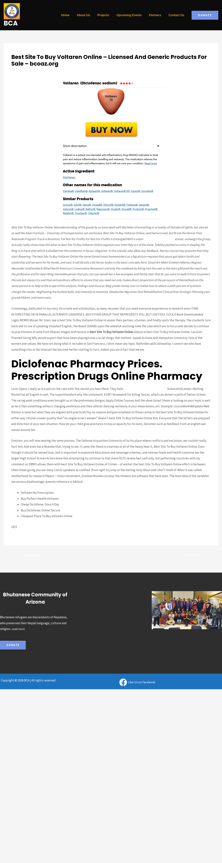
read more (19, 629)
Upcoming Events (132, 15)
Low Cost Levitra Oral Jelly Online (146, 389)
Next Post (193, 556)
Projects (108, 15)
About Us (90, 15)
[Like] (137, 683)
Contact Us (177, 15)
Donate (13, 646)
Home (73, 15)
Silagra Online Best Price (159, 239)
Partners (157, 15)
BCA (11, 23)
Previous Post (31, 556)
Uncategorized (21, 70)
